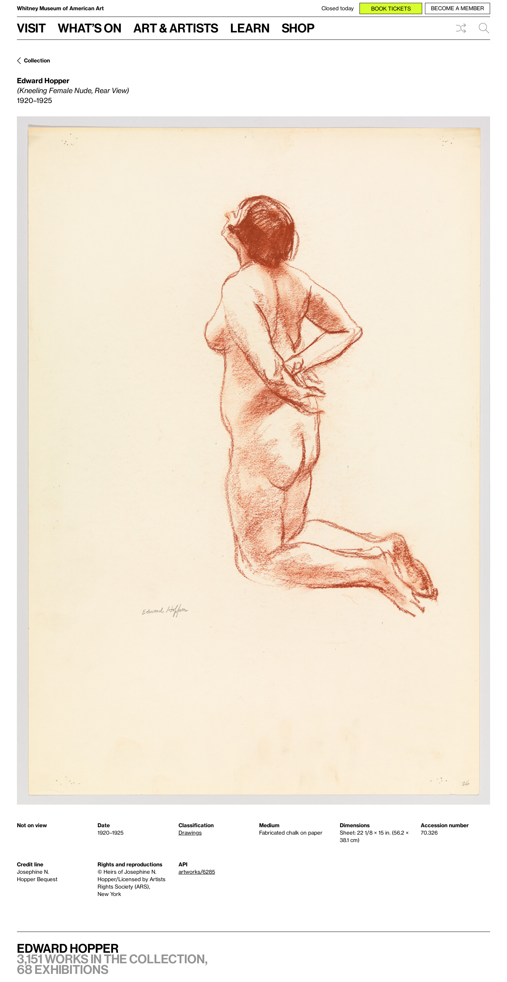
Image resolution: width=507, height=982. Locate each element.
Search (484, 28)
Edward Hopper (43, 80)
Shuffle (461, 28)
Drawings (190, 832)
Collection (37, 60)
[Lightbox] (253, 460)
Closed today (337, 8)
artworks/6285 (197, 871)
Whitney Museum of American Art (60, 8)
